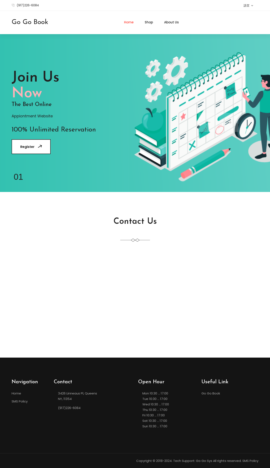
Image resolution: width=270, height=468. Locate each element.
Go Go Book (210, 393)
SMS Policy (20, 401)
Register (31, 146)
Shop (149, 22)
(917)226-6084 (28, 5)
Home (129, 22)
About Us (171, 22)
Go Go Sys (204, 461)
